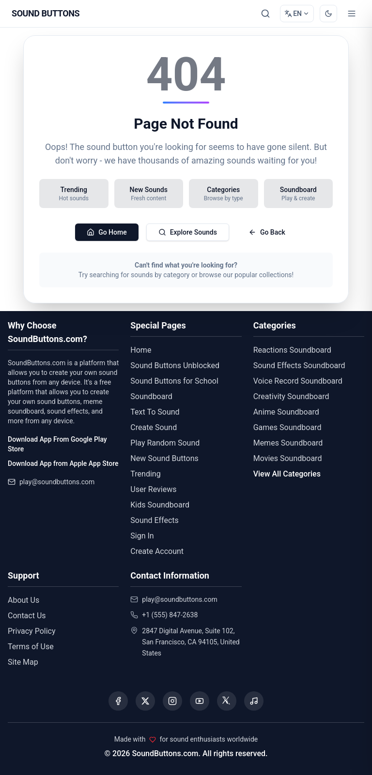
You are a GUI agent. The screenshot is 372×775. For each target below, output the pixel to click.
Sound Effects (154, 520)
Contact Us (27, 615)
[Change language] (297, 13)
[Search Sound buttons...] (265, 13)
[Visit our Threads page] (226, 701)
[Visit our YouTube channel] (199, 701)
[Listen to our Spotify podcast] (254, 701)
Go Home (107, 232)
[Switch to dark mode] (328, 13)
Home (140, 350)
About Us (23, 600)
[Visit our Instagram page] (172, 701)
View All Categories (287, 473)
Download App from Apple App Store (63, 463)
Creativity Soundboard (291, 396)
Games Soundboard (287, 427)
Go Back (266, 232)
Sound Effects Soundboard (299, 365)
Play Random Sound (165, 442)
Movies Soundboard (287, 458)
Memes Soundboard (288, 442)
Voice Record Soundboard (297, 381)
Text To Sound (154, 412)
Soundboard (151, 396)
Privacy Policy (32, 631)
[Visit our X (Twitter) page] (145, 701)
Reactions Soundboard (292, 350)
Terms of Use (31, 646)
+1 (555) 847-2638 (170, 615)
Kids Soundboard (159, 504)
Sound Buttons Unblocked (174, 365)
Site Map (23, 662)
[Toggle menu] (351, 13)
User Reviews (153, 489)
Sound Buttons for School (174, 381)
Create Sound (153, 427)
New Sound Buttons (164, 458)
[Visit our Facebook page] (118, 701)
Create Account (157, 551)
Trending (145, 473)
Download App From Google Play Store (57, 444)
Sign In (142, 535)
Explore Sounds (187, 232)
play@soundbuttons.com (56, 482)
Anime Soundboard (286, 412)
